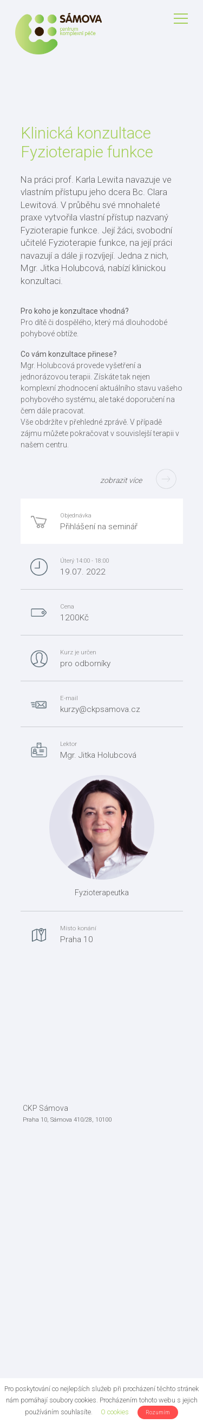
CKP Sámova (45, 1108)
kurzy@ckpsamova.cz (100, 709)
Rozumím (158, 1412)
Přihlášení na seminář (98, 526)
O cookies (115, 1412)
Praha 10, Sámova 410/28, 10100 (67, 1119)
